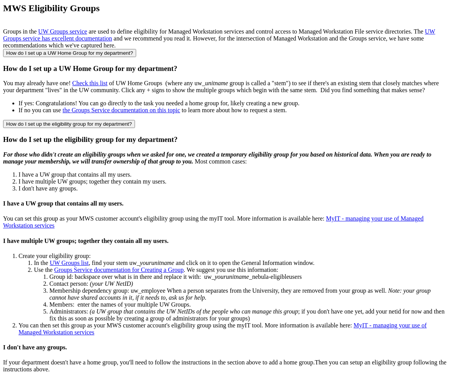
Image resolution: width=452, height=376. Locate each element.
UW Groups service (62, 31)
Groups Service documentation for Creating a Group (119, 269)
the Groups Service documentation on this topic (121, 110)
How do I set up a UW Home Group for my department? (69, 53)
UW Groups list (69, 263)
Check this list (90, 83)
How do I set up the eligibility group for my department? (69, 124)
